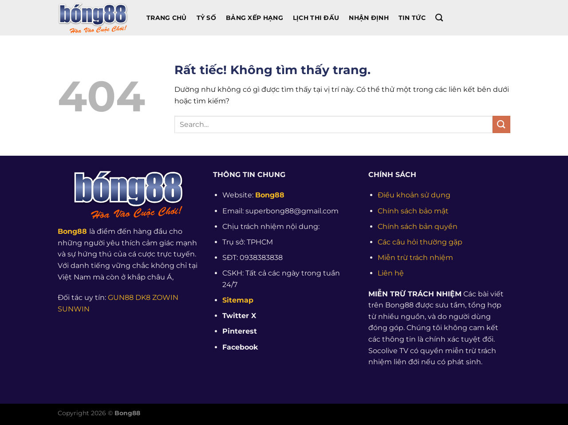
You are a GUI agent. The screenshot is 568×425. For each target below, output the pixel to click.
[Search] (439, 18)
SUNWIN (74, 309)
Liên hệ (391, 273)
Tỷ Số (206, 18)
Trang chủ (166, 18)
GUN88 (121, 297)
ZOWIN (165, 297)
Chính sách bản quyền (418, 226)
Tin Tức (412, 18)
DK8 (142, 297)
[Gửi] (501, 124)
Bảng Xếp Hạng (254, 18)
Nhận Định (369, 18)
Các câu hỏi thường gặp (420, 242)
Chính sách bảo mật (413, 211)
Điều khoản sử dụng (414, 195)
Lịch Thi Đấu (316, 18)
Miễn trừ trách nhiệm (415, 257)
